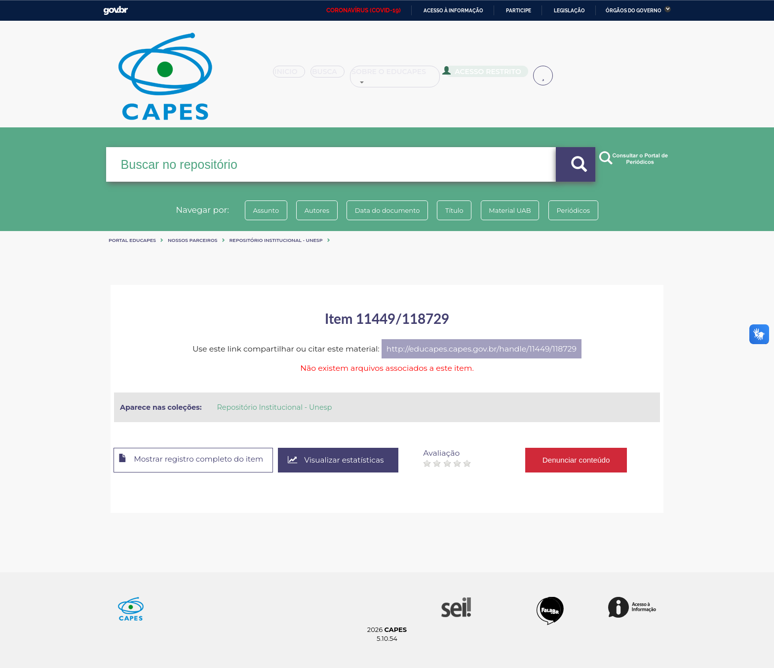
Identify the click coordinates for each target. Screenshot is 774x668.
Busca (331, 75)
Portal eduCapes (132, 240)
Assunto (255, 210)
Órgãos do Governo (633, 10)
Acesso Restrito (486, 74)
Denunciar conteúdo (589, 460)
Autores (310, 210)
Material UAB (516, 210)
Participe (518, 10)
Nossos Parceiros (193, 240)
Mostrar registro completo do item (195, 461)
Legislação (569, 10)
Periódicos (584, 210)
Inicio (292, 75)
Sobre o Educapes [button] (400, 75)
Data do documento (385, 210)
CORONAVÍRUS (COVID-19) (363, 10)
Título (456, 210)
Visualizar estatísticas (347, 460)
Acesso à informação (453, 10)
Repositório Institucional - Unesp (276, 240)
